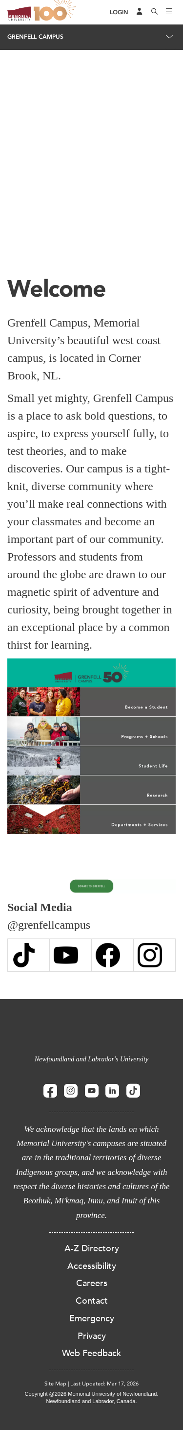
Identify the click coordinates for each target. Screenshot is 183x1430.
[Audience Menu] (139, 12)
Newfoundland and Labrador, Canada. (91, 1401)
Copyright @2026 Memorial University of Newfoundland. (91, 1394)
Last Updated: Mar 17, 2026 (104, 1384)
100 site (56, 12)
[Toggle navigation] (169, 12)
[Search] (154, 12)
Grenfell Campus (35, 36)
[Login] (119, 12)
